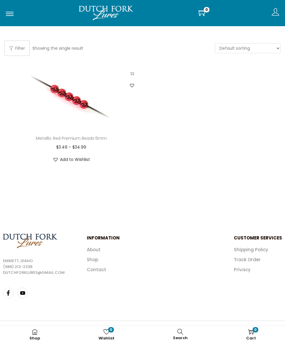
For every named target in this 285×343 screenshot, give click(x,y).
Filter (17, 48)
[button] (132, 85)
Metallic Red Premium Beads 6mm (71, 138)
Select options (132, 73)
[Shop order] (247, 48)
